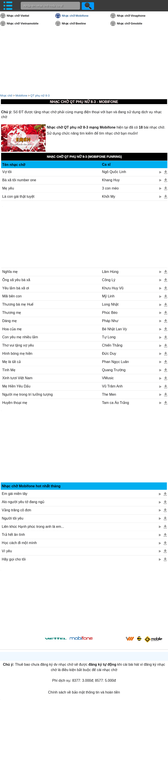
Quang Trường (114, 370)
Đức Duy (109, 353)
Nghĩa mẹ (10, 272)
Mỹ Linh (108, 296)
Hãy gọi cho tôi (14, 559)
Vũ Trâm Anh (112, 386)
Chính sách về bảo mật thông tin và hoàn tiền (84, 692)
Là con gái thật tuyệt (18, 196)
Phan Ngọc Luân (115, 362)
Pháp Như (110, 321)
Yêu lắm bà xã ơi (15, 288)
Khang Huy (111, 180)
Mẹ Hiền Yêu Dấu (16, 386)
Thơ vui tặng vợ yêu (18, 345)
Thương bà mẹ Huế (17, 304)
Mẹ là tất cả (11, 362)
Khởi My (108, 196)
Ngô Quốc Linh (114, 172)
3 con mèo (110, 188)
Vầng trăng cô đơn (16, 510)
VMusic (108, 378)
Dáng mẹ (9, 321)
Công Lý (108, 280)
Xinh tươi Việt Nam (17, 378)
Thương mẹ (11, 312)
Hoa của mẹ (12, 329)
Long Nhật (110, 304)
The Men (109, 394)
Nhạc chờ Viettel (18, 15)
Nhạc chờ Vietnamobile (23, 23)
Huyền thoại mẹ (14, 403)
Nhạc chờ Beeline (74, 23)
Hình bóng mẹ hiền (17, 353)
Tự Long (109, 337)
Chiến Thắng (112, 345)
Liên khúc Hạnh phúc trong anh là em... (33, 526)
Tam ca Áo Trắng (115, 403)
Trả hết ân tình (13, 534)
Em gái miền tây (14, 494)
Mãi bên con (12, 296)
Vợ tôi (7, 172)
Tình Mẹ (8, 370)
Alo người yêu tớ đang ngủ (23, 502)
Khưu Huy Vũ (112, 288)
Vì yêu (7, 551)
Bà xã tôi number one (19, 180)
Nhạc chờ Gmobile (129, 23)
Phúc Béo (109, 312)
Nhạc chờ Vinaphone (131, 15)
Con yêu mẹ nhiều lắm (20, 337)
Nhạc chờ (6, 95)
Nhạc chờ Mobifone (75, 15)
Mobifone (21, 95)
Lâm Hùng (110, 272)
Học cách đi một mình (19, 543)
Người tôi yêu (12, 518)
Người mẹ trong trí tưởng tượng (27, 394)
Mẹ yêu (8, 188)
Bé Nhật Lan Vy (114, 329)
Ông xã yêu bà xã (16, 280)
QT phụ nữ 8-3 (39, 95)
